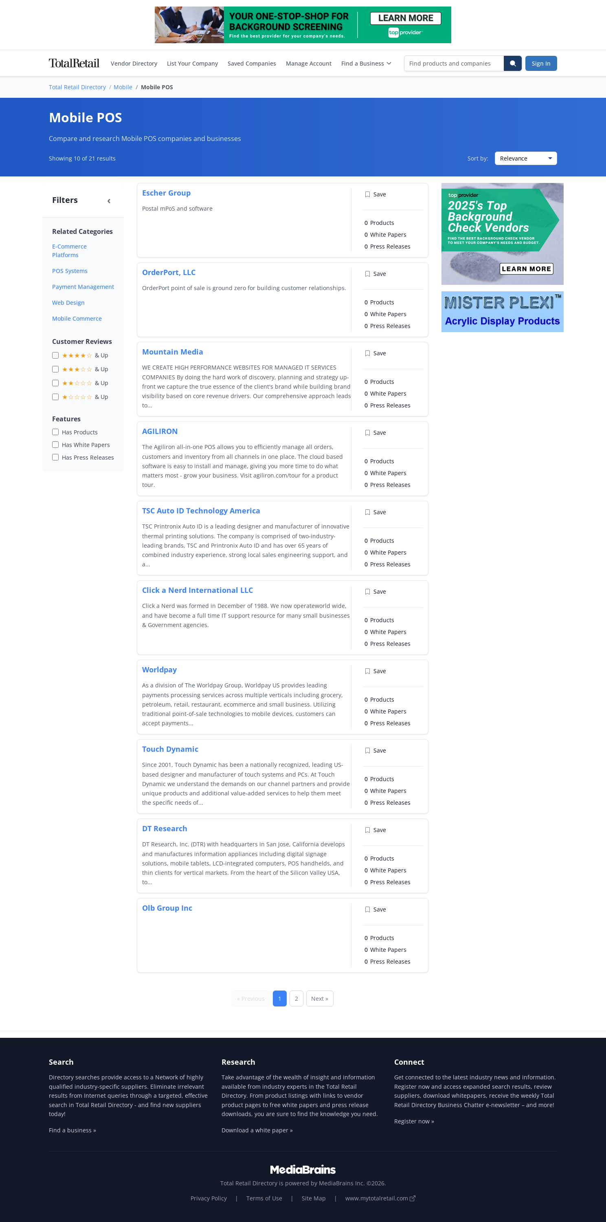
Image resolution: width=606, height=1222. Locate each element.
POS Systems (70, 271)
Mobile (123, 87)
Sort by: (478, 158)
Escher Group (166, 193)
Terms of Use (264, 1198)
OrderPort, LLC (168, 272)
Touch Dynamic (170, 749)
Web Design (68, 302)
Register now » (414, 1121)
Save (375, 194)
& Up (85, 355)
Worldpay (159, 669)
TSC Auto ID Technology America (201, 510)
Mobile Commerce (77, 318)
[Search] (513, 63)
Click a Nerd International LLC (197, 590)
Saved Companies (252, 63)
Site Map (314, 1198)
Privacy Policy (209, 1198)
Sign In (541, 63)
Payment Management (83, 287)
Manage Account (309, 63)
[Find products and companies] (454, 63)
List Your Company (192, 63)
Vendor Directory (134, 63)
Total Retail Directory (77, 87)
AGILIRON (160, 431)
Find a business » (72, 1130)
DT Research (164, 828)
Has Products (80, 432)
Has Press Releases (88, 457)
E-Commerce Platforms (69, 250)
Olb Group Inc (167, 908)
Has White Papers (86, 445)
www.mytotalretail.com (380, 1198)
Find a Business (366, 63)
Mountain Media (172, 352)
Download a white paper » (257, 1130)
